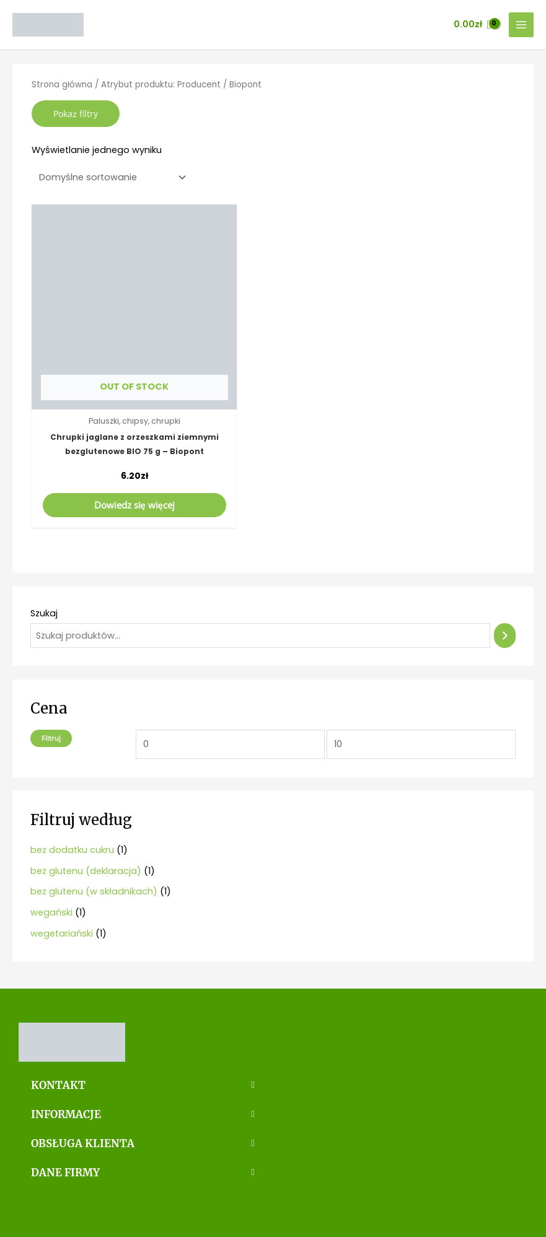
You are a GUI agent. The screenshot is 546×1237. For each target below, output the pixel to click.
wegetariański (61, 895)
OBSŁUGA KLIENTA (75, 1102)
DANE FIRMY (60, 1129)
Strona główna (62, 84)
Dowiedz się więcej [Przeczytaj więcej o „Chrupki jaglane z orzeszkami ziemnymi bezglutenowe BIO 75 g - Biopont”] (108, 466)
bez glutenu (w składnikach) (93, 853)
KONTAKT (54, 1046)
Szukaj (44, 575)
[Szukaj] (505, 597)
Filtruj (51, 699)
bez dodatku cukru (72, 811)
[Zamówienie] (110, 177)
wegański (51, 874)
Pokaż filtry (75, 114)
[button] (143, 1047)
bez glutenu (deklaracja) (85, 832)
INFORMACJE (62, 1074)
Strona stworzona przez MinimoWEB (273, 1208)
